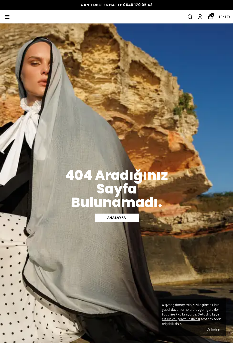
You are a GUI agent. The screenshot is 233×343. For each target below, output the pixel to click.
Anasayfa (116, 217)
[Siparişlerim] (200, 17)
